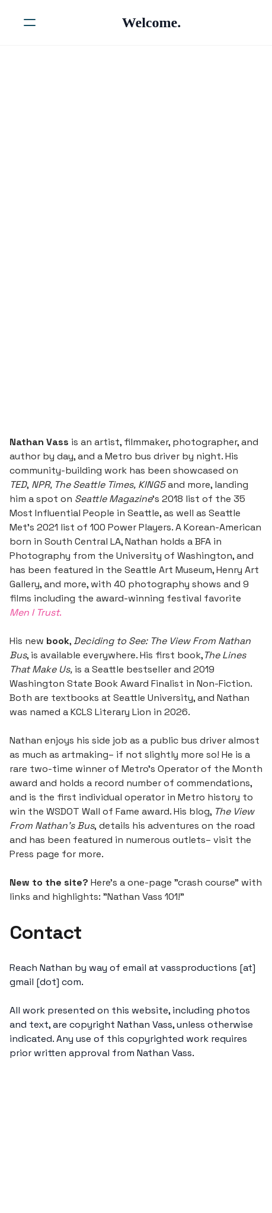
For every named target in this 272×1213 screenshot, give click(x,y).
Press (21, 854)
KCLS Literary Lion (111, 712)
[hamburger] (29, 22)
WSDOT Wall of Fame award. (108, 811)
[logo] (151, 22)
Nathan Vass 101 (142, 896)
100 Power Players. (131, 527)
